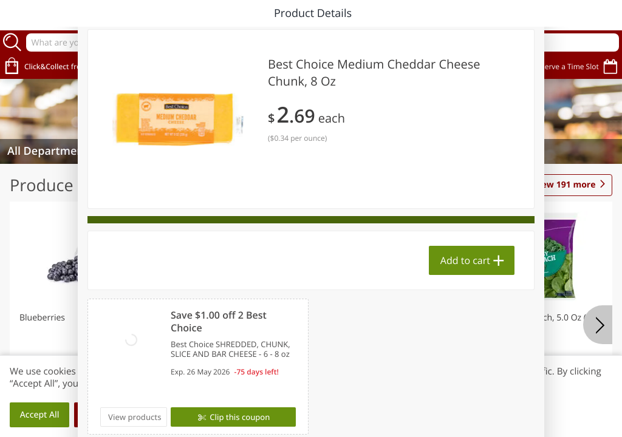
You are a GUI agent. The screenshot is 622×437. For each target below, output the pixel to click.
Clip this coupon (239, 417)
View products (135, 417)
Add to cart (465, 260)
